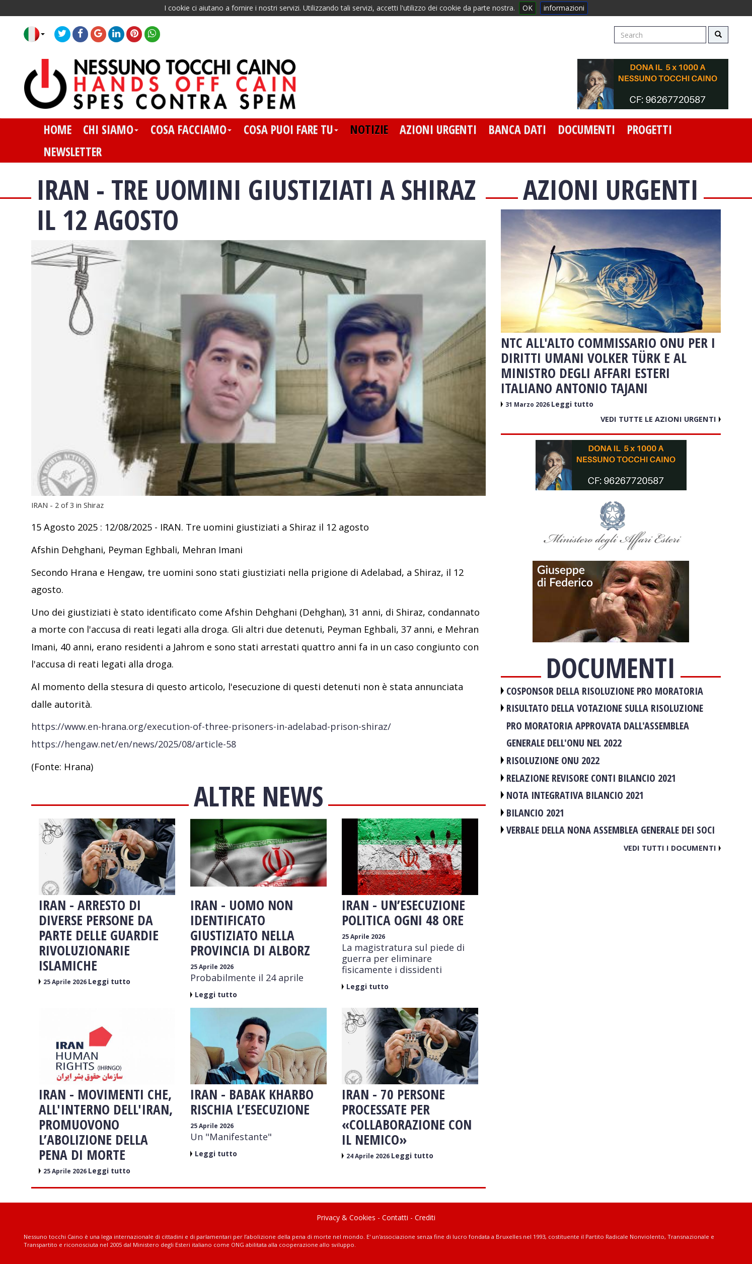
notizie (369, 129)
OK (527, 8)
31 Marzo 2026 (528, 404)
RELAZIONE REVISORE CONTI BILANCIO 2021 (591, 778)
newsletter (73, 151)
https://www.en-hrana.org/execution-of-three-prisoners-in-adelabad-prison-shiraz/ (211, 726)
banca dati (517, 129)
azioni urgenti (438, 129)
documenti (586, 129)
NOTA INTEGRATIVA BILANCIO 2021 (575, 795)
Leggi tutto (109, 981)
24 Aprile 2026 (368, 1156)
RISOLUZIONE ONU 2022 (552, 760)
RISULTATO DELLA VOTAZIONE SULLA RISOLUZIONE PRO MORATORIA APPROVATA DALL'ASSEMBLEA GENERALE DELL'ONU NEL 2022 (604, 725)
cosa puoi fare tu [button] (291, 129)
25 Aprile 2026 (65, 982)
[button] (38, 34)
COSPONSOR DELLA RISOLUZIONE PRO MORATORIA (604, 691)
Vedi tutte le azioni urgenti (660, 419)
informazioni (564, 8)
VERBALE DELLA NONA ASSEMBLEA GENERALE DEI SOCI (610, 830)
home (57, 129)
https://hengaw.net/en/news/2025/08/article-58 (133, 744)
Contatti (395, 1217)
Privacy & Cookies (346, 1217)
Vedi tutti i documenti (672, 848)
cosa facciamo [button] (191, 129)
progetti (649, 129)
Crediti (425, 1217)
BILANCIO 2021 (535, 813)
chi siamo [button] (110, 129)
